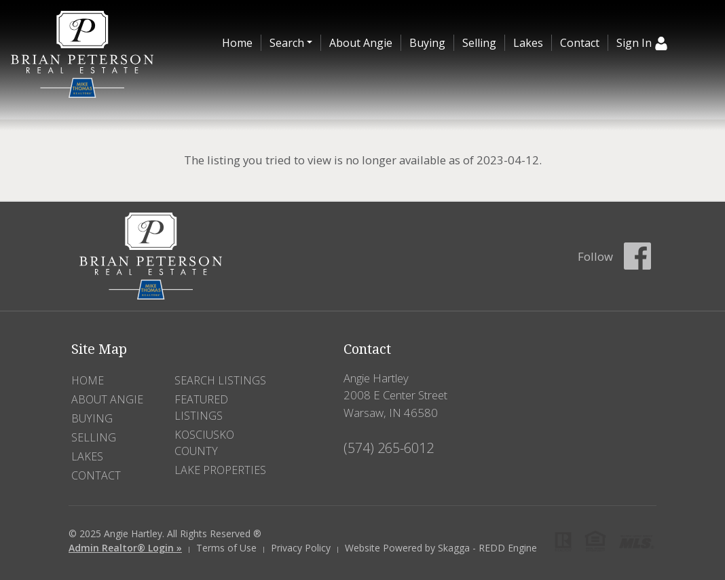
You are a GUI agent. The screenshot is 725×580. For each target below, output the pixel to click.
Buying (427, 42)
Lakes (528, 42)
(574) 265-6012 (388, 448)
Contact (579, 42)
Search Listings (220, 380)
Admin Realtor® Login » (125, 547)
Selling (479, 42)
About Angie (360, 42)
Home (237, 42)
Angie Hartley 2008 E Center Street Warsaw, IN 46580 (395, 395)
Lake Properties (220, 470)
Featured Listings (201, 407)
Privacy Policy (301, 547)
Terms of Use (226, 547)
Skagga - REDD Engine (487, 547)
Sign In (642, 43)
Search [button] (286, 42)
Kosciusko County (204, 442)
